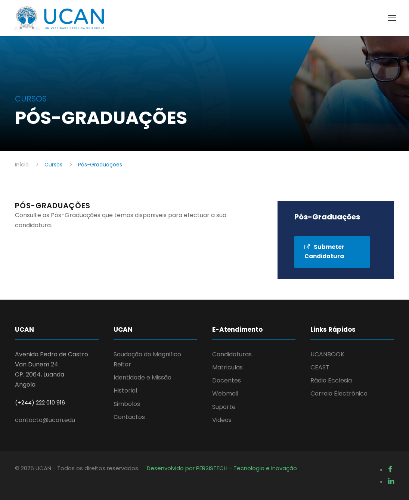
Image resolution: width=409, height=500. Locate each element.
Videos (222, 420)
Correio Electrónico (339, 393)
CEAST (319, 367)
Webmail (225, 393)
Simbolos (127, 404)
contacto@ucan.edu (45, 420)
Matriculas (227, 367)
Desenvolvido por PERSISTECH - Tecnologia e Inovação (222, 468)
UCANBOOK (327, 354)
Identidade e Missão (142, 377)
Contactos (129, 417)
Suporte (224, 407)
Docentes (226, 380)
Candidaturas (232, 354)
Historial (125, 390)
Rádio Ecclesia (331, 380)
